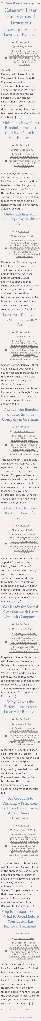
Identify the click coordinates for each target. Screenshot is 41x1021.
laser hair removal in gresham (24, 56)
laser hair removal (28, 53)
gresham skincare (29, 536)
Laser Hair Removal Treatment (24, 63)
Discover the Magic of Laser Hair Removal (20, 32)
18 (21, 1009)
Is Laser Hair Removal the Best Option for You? (20, 513)
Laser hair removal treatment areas (28, 255)
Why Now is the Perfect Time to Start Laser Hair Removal (20, 707)
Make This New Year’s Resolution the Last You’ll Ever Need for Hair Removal (20, 130)
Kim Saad (24, 41)
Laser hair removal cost (21, 55)
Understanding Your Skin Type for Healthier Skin (20, 219)
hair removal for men (24, 840)
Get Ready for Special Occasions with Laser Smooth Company (20, 612)
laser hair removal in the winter (25, 59)
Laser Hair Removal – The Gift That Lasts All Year (20, 319)
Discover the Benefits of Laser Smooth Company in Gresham (20, 414)
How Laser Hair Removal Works (24, 344)
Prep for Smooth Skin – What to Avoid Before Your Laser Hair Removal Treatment (20, 919)
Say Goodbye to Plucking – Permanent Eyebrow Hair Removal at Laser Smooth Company (20, 808)
